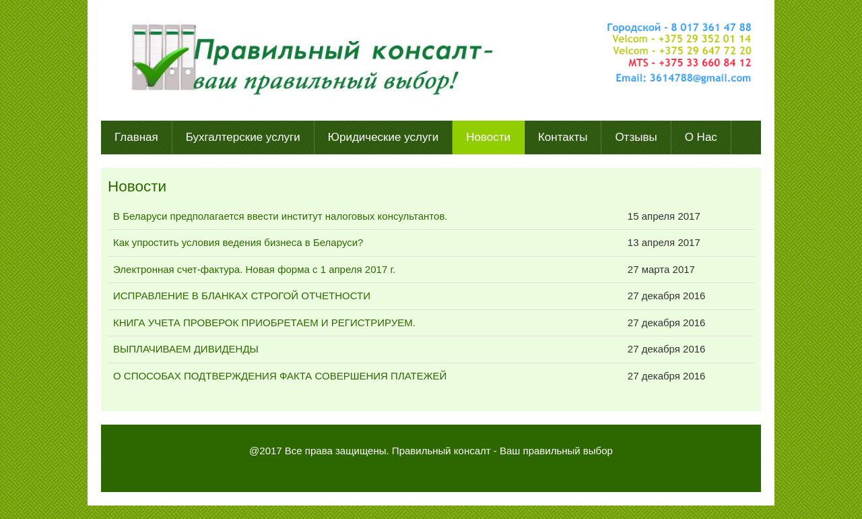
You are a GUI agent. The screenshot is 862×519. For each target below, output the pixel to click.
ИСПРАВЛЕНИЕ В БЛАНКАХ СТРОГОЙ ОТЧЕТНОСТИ (241, 295)
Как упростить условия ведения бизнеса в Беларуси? (238, 242)
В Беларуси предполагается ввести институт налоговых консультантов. (280, 216)
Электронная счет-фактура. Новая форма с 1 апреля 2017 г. (254, 269)
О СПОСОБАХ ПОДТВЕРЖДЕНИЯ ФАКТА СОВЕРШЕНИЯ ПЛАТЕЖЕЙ (279, 375)
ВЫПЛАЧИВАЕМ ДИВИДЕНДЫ (186, 349)
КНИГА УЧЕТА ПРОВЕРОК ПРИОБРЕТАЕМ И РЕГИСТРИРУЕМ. (264, 322)
